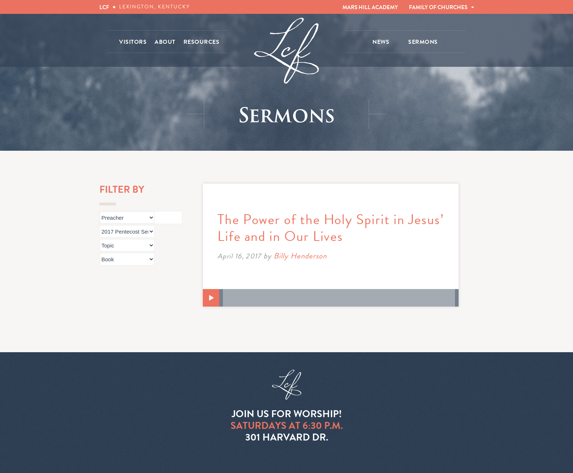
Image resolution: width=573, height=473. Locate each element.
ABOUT (165, 42)
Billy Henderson (300, 256)
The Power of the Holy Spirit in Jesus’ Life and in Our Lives (330, 227)
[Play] (211, 298)
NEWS (380, 42)
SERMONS (423, 42)
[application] (331, 298)
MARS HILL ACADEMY (370, 7)
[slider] (339, 298)
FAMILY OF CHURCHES (438, 7)
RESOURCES (201, 42)
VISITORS (133, 42)
